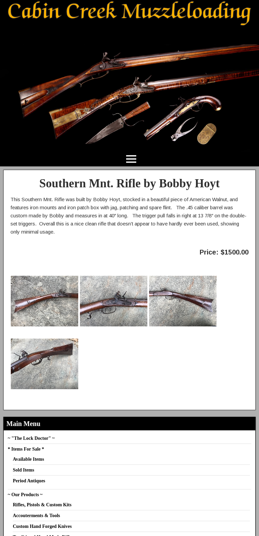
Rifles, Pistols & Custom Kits (42, 504)
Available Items (28, 459)
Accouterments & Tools (36, 515)
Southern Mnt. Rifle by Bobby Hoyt (129, 183)
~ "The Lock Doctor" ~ (31, 438)
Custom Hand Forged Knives (42, 526)
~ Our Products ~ (25, 494)
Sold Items (23, 470)
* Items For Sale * (26, 449)
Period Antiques (29, 480)
